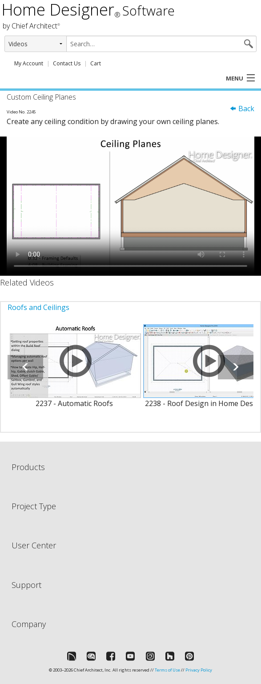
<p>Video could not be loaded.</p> (130, 206)
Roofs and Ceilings (38, 307)
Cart (95, 63)
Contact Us (66, 63)
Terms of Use (167, 670)
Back (241, 108)
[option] (74, 371)
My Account (28, 63)
